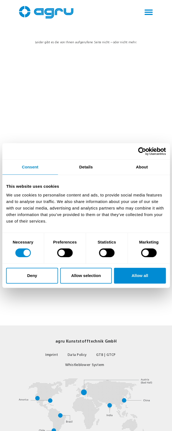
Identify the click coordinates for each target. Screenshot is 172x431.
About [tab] (142, 167)
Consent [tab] (30, 167)
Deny (32, 275)
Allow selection (86, 275)
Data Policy (77, 355)
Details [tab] (86, 167)
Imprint (51, 355)
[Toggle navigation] (148, 12)
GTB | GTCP (106, 355)
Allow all (140, 275)
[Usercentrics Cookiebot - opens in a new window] (142, 151)
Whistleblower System (84, 365)
